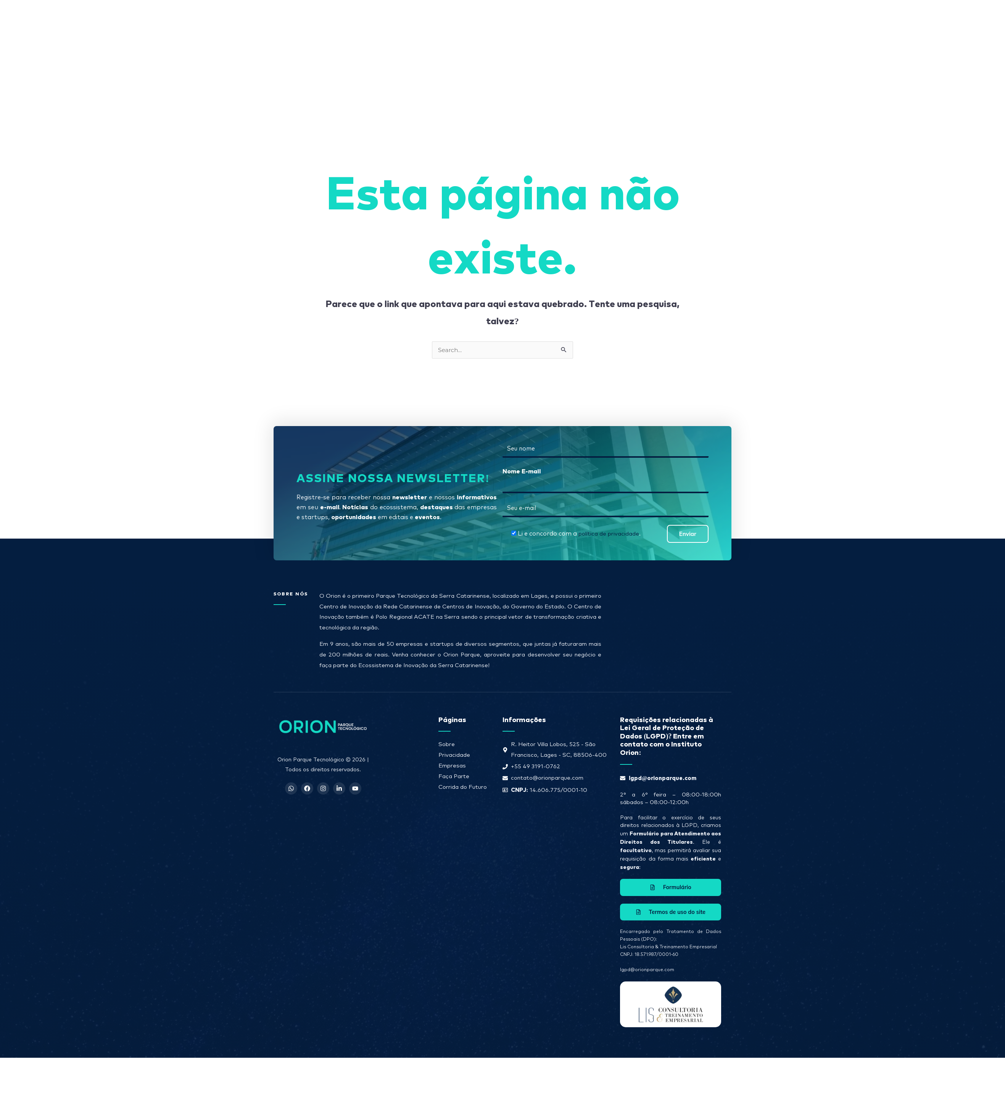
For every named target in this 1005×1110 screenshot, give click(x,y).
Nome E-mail (521, 521)
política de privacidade (608, 584)
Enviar (687, 584)
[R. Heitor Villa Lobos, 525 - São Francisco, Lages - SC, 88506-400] (667, 679)
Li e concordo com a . (579, 584)
